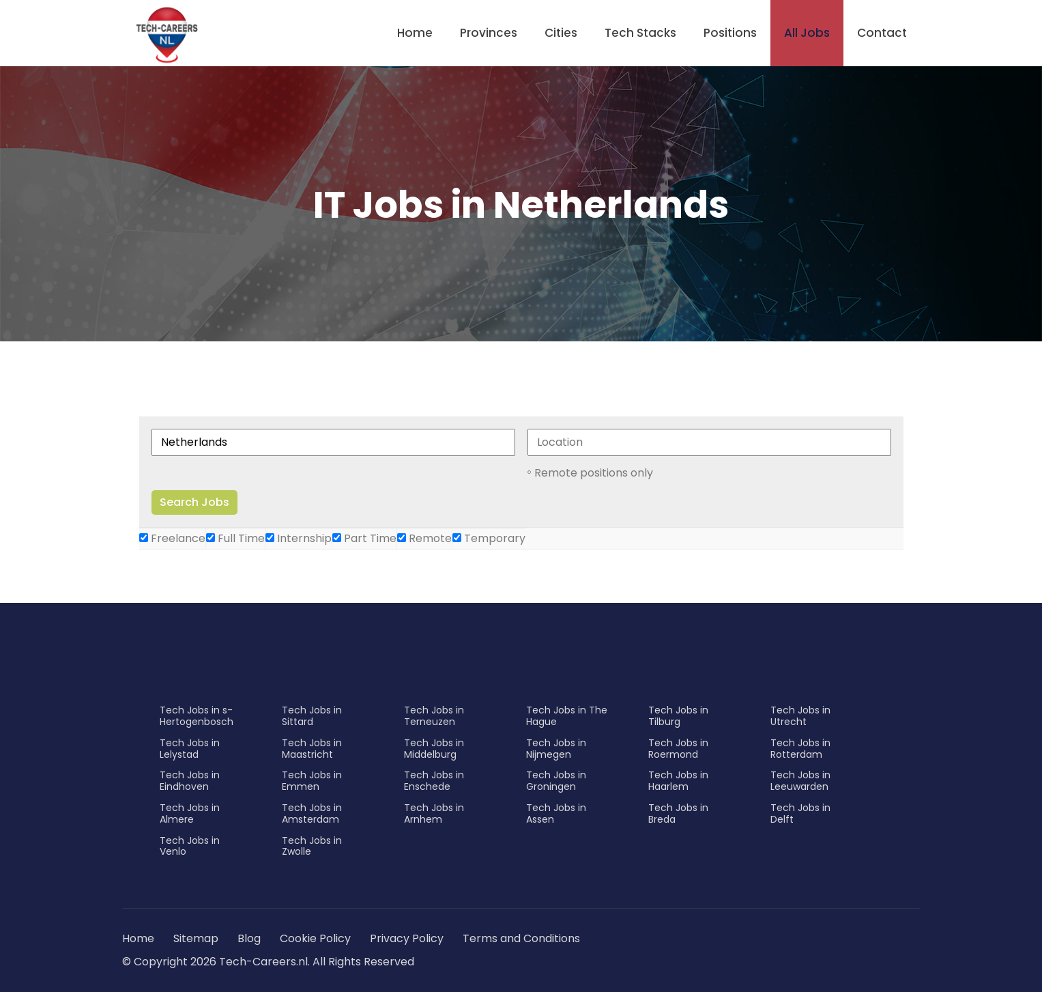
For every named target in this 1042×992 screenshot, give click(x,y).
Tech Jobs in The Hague (566, 715)
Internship (298, 538)
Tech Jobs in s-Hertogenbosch (196, 715)
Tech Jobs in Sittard (312, 715)
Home (415, 33)
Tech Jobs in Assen (556, 813)
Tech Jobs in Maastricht (312, 748)
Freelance (172, 538)
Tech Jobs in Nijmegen (556, 748)
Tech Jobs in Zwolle (312, 846)
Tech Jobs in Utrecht (800, 715)
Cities (561, 33)
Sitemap (197, 938)
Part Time (364, 538)
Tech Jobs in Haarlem (678, 780)
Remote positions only (593, 473)
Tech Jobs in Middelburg (434, 748)
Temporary (488, 538)
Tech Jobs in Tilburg (678, 715)
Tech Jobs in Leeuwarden (800, 780)
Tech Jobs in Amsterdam (312, 813)
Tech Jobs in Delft (800, 813)
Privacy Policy (407, 938)
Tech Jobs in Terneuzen (434, 715)
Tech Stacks (640, 33)
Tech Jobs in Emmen (312, 780)
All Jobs (807, 33)
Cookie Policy (315, 938)
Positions (730, 33)
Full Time (235, 538)
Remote (424, 538)
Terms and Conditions (521, 938)
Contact (882, 33)
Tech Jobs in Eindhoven (190, 780)
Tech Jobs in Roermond (678, 748)
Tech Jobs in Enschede (434, 780)
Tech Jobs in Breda (678, 813)
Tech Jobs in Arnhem (434, 813)
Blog (249, 938)
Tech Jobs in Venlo (190, 846)
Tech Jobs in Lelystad (190, 748)
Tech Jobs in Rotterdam (800, 748)
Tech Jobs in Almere (190, 813)
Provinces (488, 33)
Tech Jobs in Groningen (556, 780)
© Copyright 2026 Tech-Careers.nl (215, 961)
